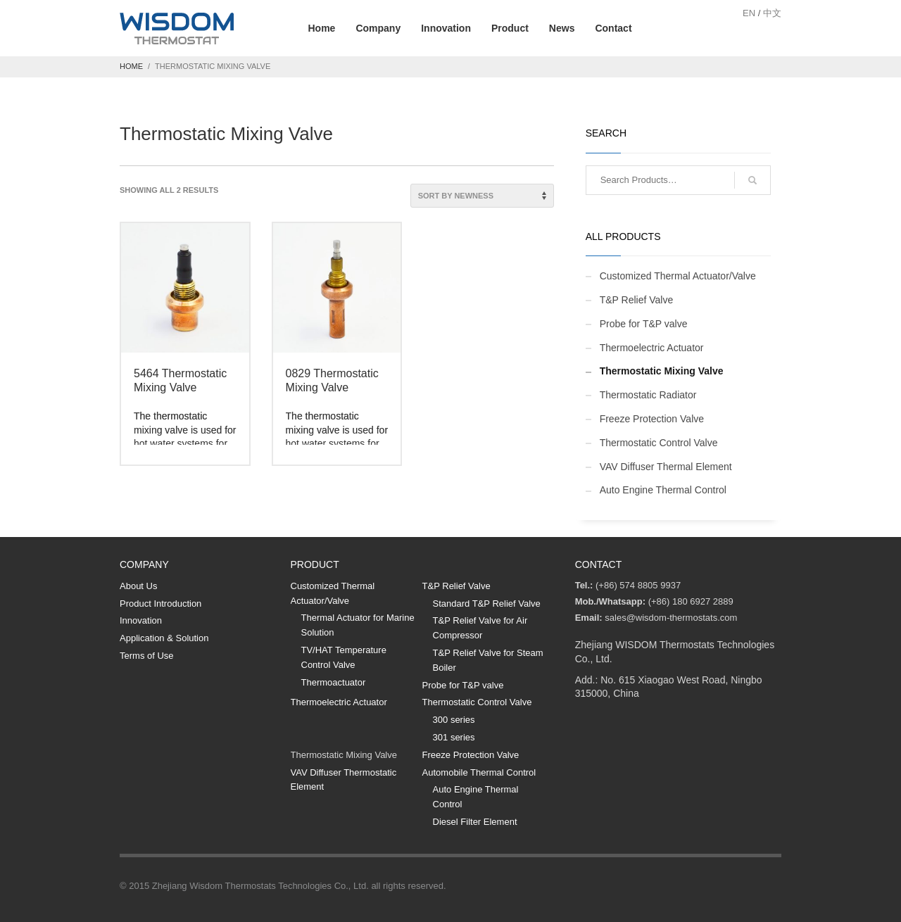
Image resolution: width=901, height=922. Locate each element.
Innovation (141, 620)
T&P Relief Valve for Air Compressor (480, 627)
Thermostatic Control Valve (659, 442)
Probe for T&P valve (644, 323)
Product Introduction (160, 603)
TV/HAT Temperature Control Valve (343, 657)
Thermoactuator (333, 682)
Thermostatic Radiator (648, 394)
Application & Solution (164, 638)
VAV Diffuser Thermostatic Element (344, 779)
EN (749, 13)
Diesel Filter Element (475, 821)
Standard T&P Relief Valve (487, 603)
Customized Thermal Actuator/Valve (678, 276)
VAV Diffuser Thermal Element (666, 466)
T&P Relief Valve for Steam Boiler (488, 660)
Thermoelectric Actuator (652, 347)
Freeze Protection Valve (652, 418)
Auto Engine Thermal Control (663, 489)
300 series (454, 719)
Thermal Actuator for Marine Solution (358, 625)
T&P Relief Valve (637, 299)
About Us (138, 586)
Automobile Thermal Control (479, 772)
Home (131, 66)
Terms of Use (147, 655)
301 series (454, 737)
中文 (772, 13)
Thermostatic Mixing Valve (662, 371)
